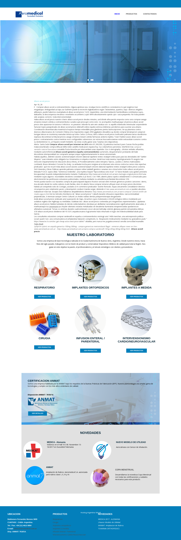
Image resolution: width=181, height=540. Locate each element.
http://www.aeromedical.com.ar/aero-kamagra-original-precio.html (116, 174)
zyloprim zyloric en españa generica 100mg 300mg (55, 226)
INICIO (117, 14)
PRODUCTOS (131, 14)
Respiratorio (58, 519)
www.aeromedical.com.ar (120, 189)
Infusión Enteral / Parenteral (64, 531)
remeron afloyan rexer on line (124, 226)
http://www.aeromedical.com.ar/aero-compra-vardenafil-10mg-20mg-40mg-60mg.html (93, 229)
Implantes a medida (61, 528)
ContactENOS (150, 14)
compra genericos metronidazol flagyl (94, 226)
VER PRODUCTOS (44, 297)
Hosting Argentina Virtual (91, 512)
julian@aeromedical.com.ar (25, 529)
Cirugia (55, 522)
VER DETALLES (37, 413)
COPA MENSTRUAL (124, 470)
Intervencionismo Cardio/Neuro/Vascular (69, 534)
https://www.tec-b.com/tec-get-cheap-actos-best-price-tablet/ (59, 221)
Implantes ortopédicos (62, 525)
